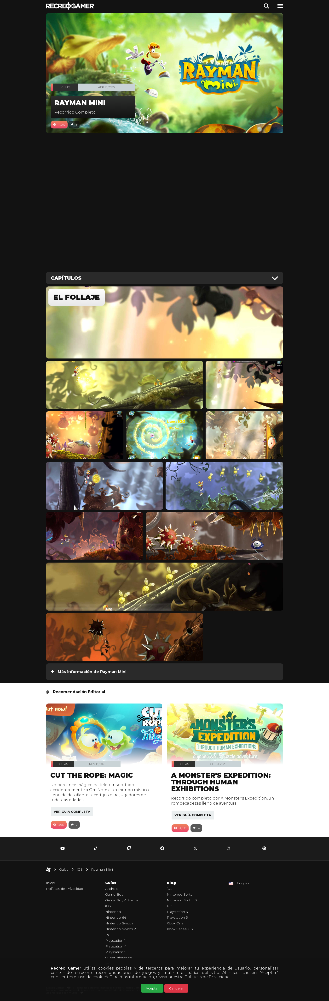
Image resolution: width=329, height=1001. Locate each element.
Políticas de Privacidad (207, 977)
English (243, 883)
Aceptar (152, 988)
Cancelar (176, 988)
